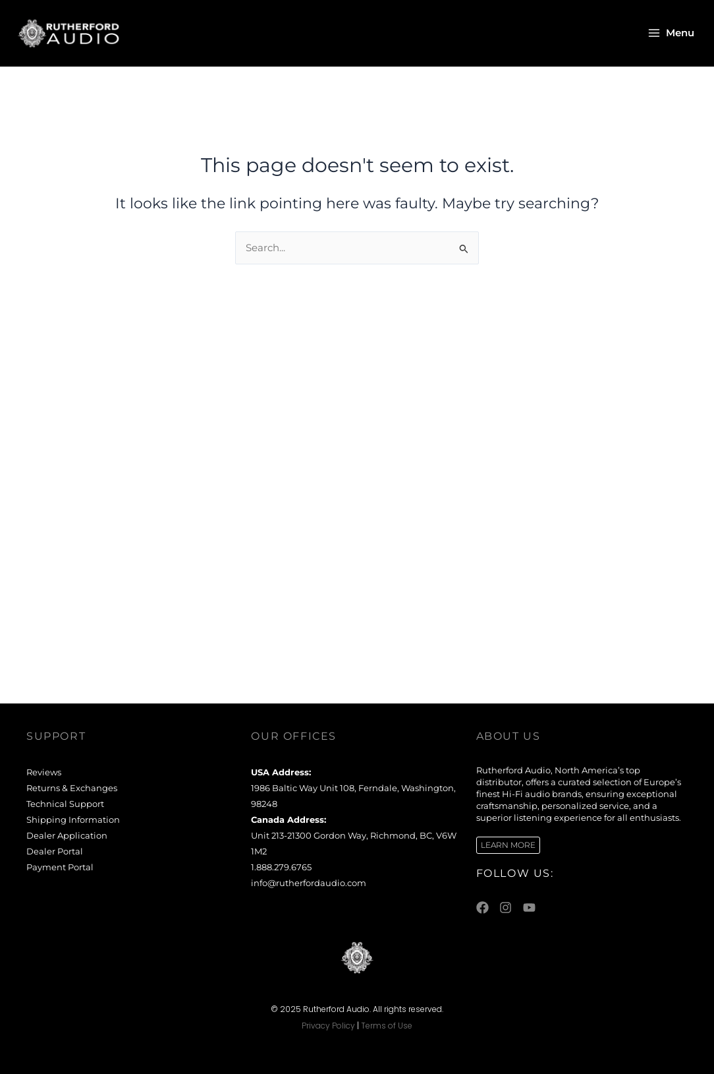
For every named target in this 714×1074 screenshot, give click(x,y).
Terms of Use (386, 1025)
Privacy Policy (328, 1025)
